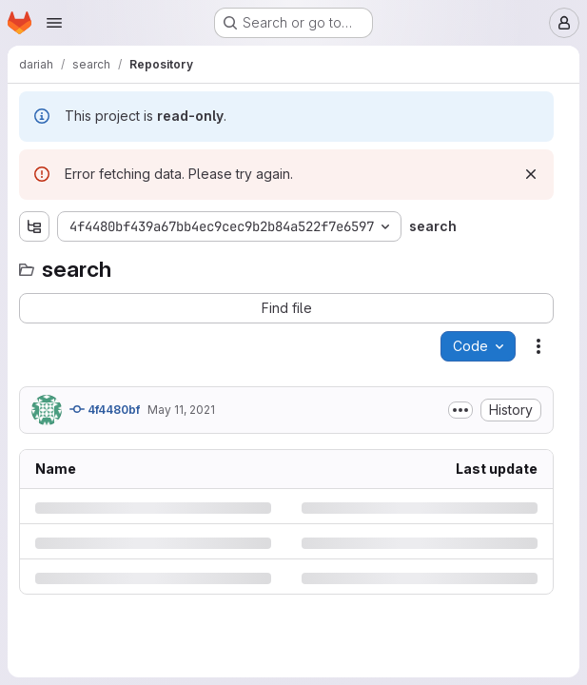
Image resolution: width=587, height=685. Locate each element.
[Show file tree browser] (34, 226)
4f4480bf (104, 409)
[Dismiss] (530, 174)
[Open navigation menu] (54, 23)
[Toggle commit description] (460, 410)
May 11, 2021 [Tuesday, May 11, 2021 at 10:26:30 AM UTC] (181, 409)
